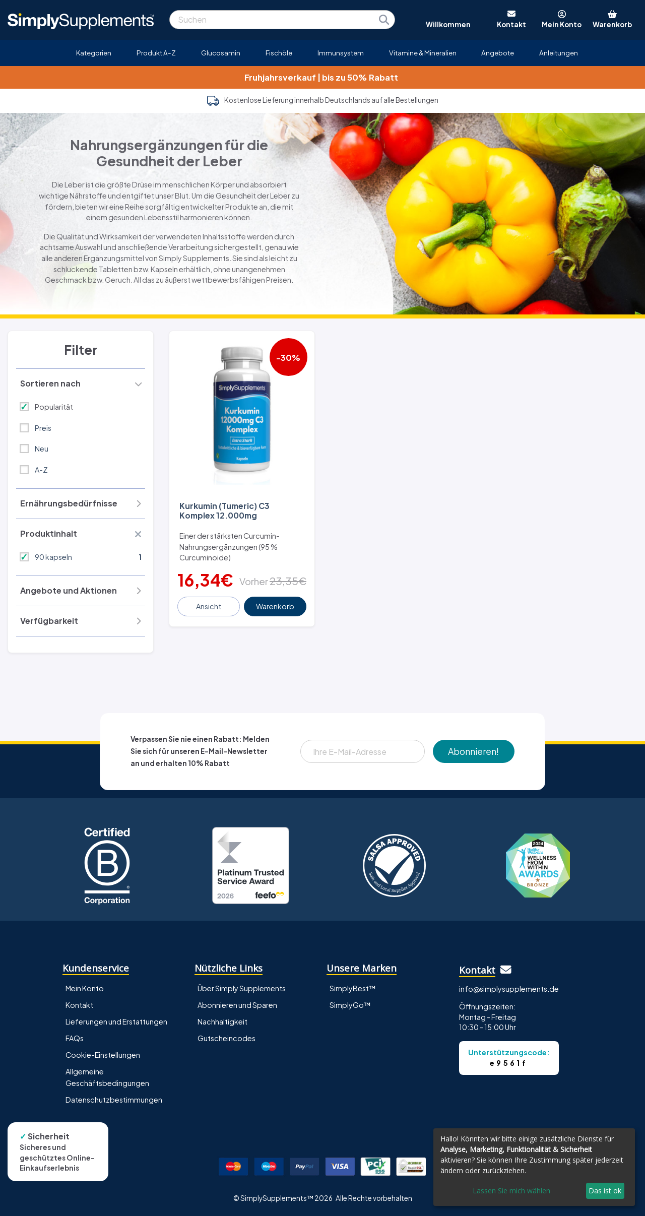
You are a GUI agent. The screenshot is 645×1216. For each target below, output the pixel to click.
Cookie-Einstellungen (103, 1054)
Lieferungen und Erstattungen (116, 1021)
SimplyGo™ (350, 1004)
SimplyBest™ (353, 988)
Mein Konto (85, 988)
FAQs (75, 1038)
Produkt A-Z (156, 52)
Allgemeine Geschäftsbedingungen (107, 1077)
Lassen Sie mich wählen (511, 1190)
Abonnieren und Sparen (237, 1004)
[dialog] (534, 1167)
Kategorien (93, 52)
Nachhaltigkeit (222, 1021)
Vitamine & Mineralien (423, 52)
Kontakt (79, 1004)
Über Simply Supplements (242, 988)
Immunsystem (340, 52)
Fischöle (279, 52)
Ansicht (208, 606)
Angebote (497, 52)
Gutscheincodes (226, 1038)
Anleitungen (558, 52)
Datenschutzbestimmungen (114, 1099)
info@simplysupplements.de (509, 988)
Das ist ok (605, 1190)
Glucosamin (220, 52)
